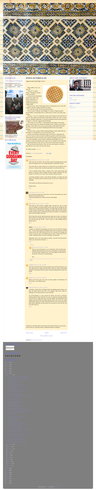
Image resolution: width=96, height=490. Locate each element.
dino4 (47, 486)
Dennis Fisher (32, 160)
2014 (8, 481)
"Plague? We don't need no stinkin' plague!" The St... (19, 378)
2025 (8, 364)
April (9, 459)
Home (47, 333)
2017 (8, 474)
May (9, 457)
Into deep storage (11, 414)
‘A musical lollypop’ (12, 383)
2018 (8, 472)
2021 (8, 373)
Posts (7, 346)
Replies (32, 244)
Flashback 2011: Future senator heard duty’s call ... (19, 429)
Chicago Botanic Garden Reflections (16, 385)
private (30, 277)
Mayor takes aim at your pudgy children (16, 408)
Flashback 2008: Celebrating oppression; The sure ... (19, 395)
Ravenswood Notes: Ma (13, 420)
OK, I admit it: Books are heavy (15, 387)
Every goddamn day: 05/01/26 (32, 7)
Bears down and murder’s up (14, 397)
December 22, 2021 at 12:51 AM (40, 287)
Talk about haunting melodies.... (15, 380)
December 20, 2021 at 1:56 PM (42, 203)
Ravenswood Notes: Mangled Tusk (15, 435)
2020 (8, 468)
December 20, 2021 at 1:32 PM (37, 192)
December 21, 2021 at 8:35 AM (39, 277)
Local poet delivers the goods (14, 393)
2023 (8, 368)
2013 (8, 483)
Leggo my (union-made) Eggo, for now (16, 402)
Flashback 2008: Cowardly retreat (15, 425)
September (10, 448)
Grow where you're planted (14, 399)
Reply (30, 188)
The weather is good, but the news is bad (16, 412)
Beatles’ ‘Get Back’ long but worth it (16, 423)
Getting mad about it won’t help (15, 431)
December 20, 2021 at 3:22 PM (41, 247)
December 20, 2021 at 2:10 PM (39, 227)
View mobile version (46, 336)
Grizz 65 (31, 287)
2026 (8, 362)
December (10, 374)
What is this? (72, 107)
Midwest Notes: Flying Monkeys (15, 406)
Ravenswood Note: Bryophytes (14, 391)
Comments (9, 349)
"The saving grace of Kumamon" (14, 81)
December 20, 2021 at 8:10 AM (42, 160)
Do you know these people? (14, 418)
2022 (8, 370)
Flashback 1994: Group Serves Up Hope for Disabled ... (20, 410)
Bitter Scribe (32, 203)
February (10, 463)
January (10, 465)
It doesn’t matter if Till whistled (15, 427)
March (9, 461)
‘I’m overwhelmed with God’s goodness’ (17, 389)
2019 (8, 470)
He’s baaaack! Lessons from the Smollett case (18, 442)
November (10, 444)
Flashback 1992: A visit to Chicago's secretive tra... (19, 376)
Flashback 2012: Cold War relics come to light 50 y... (19, 433)
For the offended (73, 99)
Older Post (63, 333)
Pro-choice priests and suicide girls (15, 437)
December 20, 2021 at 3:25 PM (39, 264)
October (10, 446)
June (9, 455)
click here (38, 149)
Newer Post (29, 333)
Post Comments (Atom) (37, 340)
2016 (8, 476)
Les (29, 192)
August (9, 451)
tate (33, 247)
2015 (8, 478)
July (9, 453)
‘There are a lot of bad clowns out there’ (16, 416)
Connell (30, 264)
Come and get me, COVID (13, 404)
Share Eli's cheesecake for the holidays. (16, 439)
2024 (8, 366)
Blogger (56, 486)
